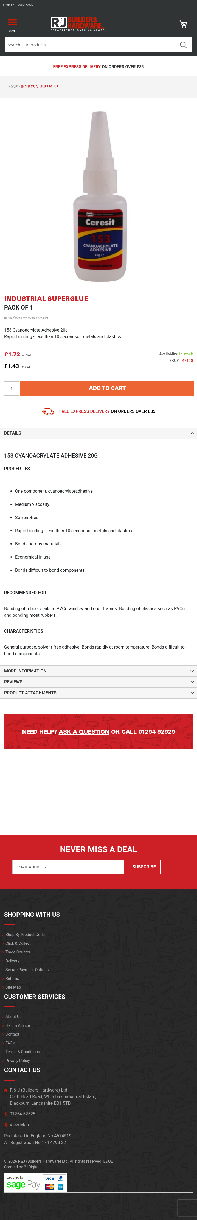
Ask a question (84, 732)
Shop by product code (18, 5)
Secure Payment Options (27, 969)
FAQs (10, 1043)
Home (13, 87)
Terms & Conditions (22, 1052)
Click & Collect (18, 943)
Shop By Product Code (25, 934)
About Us (13, 1016)
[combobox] (90, 44)
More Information (25, 671)
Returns (12, 978)
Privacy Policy (17, 1060)
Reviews (13, 682)
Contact (12, 1034)
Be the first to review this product (26, 318)
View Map (19, 1125)
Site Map (13, 987)
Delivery (12, 961)
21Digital (32, 1167)
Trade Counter (17, 952)
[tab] (98, 433)
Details (12, 433)
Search (183, 44)
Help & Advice (17, 1025)
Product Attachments (30, 692)
